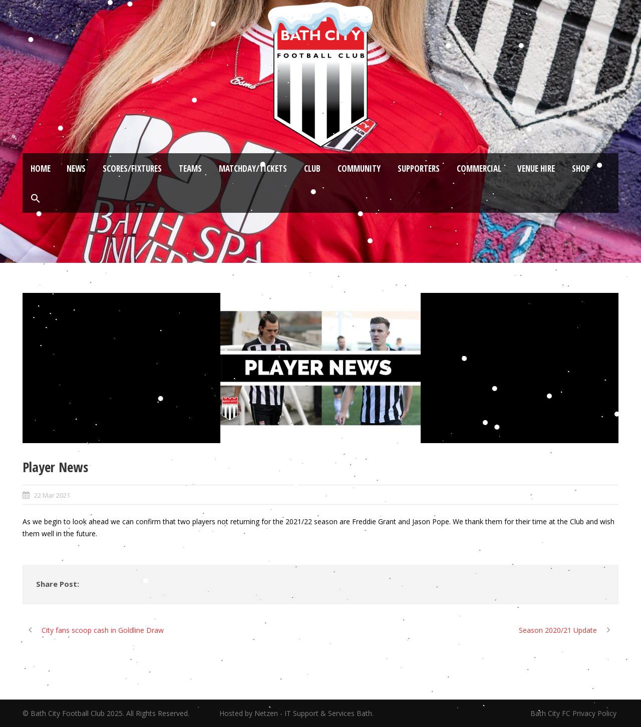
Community (359, 168)
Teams (190, 168)
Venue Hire (536, 168)
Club (312, 168)
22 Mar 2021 (52, 495)
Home (41, 168)
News (76, 168)
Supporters (419, 168)
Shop (581, 168)
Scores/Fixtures (132, 168)
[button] (36, 199)
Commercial (479, 168)
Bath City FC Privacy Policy (574, 713)
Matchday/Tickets (253, 168)
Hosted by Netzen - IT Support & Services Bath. (296, 713)
